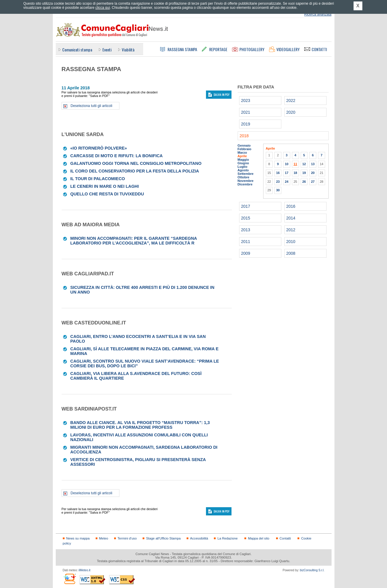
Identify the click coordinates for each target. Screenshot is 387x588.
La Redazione (227, 538)
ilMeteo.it (84, 570)
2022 (290, 100)
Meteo (103, 538)
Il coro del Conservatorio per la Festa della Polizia (134, 171)
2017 (245, 206)
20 (313, 173)
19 (304, 173)
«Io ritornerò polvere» (98, 148)
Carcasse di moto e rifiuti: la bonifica (116, 155)
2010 (290, 241)
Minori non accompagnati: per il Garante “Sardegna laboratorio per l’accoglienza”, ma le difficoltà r (133, 240)
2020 (290, 112)
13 (313, 164)
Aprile (242, 156)
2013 (245, 229)
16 (278, 173)
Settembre (246, 173)
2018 (244, 135)
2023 (245, 100)
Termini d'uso (127, 538)
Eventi (106, 49)
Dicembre (245, 184)
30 (278, 190)
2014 (290, 218)
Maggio (243, 159)
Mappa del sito (258, 538)
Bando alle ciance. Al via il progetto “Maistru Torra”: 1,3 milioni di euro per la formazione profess (140, 425)
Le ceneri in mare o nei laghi (104, 186)
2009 (245, 253)
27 (313, 181)
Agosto (243, 170)
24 (286, 181)
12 (304, 164)
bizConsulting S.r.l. (312, 570)
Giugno (243, 163)
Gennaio (244, 145)
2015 (245, 218)
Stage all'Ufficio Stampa (163, 538)
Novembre (246, 180)
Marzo (242, 152)
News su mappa (78, 538)
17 (286, 173)
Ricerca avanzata (318, 14)
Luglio (242, 166)
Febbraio (244, 149)
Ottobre (243, 177)
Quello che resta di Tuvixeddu (107, 194)
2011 (245, 241)
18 (295, 173)
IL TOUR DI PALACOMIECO (97, 178)
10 (286, 164)
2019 (245, 124)
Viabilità (128, 49)
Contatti (285, 538)
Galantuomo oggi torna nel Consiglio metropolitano (136, 163)
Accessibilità (199, 538)
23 (278, 181)
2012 (290, 229)
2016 (290, 206)
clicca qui (102, 8)
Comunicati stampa (77, 49)
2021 (245, 112)
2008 (290, 253)
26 (304, 181)
